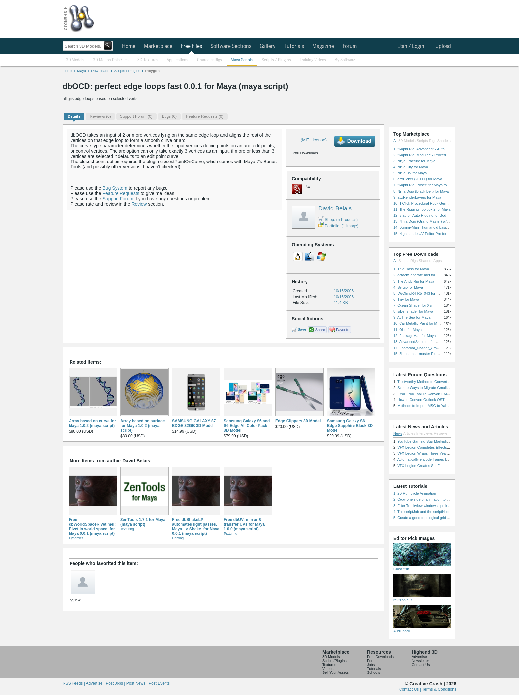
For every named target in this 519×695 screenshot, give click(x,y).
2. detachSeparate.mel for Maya (419, 275)
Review (139, 204)
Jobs (371, 665)
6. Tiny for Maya (406, 299)
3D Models (75, 60)
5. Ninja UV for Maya (410, 173)
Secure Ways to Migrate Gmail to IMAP (428, 388)
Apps (437, 261)
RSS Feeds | (74, 683)
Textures (329, 665)
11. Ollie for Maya (407, 330)
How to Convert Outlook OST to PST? (427, 400)
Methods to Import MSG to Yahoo (424, 406)
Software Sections (231, 46)
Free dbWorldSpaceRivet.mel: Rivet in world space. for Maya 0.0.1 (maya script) (92, 526)
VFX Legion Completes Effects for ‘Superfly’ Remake (439, 447)
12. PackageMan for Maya (414, 336)
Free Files (191, 46)
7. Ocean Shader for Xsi (412, 305)
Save (302, 329)
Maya (81, 71)
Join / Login (411, 46)
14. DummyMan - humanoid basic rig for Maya (430, 227)
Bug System (115, 188)
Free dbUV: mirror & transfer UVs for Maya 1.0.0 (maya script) (244, 524)
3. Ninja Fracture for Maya (414, 161)
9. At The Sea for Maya (411, 317)
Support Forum (118, 198)
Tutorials (294, 46)
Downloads (100, 71)
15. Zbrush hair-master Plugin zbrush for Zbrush (432, 354)
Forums (373, 661)
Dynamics (76, 538)
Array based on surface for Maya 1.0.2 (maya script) (142, 426)
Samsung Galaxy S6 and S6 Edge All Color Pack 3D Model (247, 426)
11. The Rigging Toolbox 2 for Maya (421, 209)
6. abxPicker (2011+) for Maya (417, 179)
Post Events (159, 683)
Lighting (178, 538)
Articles (409, 433)
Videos (327, 669)
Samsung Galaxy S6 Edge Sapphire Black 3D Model (350, 426)
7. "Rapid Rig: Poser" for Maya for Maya (425, 185)
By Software (345, 60)
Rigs (432, 141)
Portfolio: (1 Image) (338, 226)
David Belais (335, 208)
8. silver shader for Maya (413, 311)
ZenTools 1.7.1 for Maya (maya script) (142, 522)
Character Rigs (209, 60)
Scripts (422, 141)
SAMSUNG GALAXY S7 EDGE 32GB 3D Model (194, 423)
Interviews (424, 433)
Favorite (342, 330)
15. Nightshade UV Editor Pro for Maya (424, 234)
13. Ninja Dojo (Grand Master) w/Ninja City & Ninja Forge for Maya (446, 221)
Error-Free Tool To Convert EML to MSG (429, 394)
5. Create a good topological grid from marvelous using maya (442, 518)
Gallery (268, 46)
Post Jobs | (116, 683)
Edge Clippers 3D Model (298, 421)
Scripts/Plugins (334, 661)
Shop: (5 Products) (338, 219)
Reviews (441, 433)
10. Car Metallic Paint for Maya (418, 323)
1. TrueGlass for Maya (411, 269)
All (395, 141)
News (397, 433)
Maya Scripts (242, 60)
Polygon (152, 71)
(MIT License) (314, 139)
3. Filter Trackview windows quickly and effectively (433, 506)
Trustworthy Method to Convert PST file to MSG (435, 382)
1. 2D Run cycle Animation (414, 493)
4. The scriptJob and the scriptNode (421, 512)
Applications (177, 60)
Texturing (127, 529)
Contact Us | (410, 689)
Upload (443, 46)
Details (74, 116)
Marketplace (158, 46)
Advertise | (96, 683)
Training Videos (313, 60)
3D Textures (147, 60)
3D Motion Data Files (111, 60)
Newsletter (420, 661)
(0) (100, 116)
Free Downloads (380, 657)
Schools (373, 672)
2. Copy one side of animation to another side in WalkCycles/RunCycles (451, 499)
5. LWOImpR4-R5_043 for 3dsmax (421, 293)
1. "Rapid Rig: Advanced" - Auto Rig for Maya (429, 149)
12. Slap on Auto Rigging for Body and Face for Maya (436, 215)
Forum (350, 46)
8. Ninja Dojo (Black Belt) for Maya (421, 191)
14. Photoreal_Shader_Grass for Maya (424, 348)
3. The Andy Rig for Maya (413, 281)
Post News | (137, 683)
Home (128, 46)
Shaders (444, 141)
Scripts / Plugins (276, 60)
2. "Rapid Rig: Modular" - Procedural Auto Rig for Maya (437, 155)
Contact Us (421, 665)
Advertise (419, 657)
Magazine (323, 46)
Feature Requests (121, 193)
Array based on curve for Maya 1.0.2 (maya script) (92, 423)
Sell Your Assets (335, 672)
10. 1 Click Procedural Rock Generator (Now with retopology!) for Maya (450, 203)
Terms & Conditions (439, 689)
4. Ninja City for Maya (410, 167)
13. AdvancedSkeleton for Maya (419, 342)
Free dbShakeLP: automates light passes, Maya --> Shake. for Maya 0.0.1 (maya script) (195, 526)
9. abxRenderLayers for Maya (417, 197)
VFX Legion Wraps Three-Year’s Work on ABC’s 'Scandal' (443, 453)
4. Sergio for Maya (408, 287)
